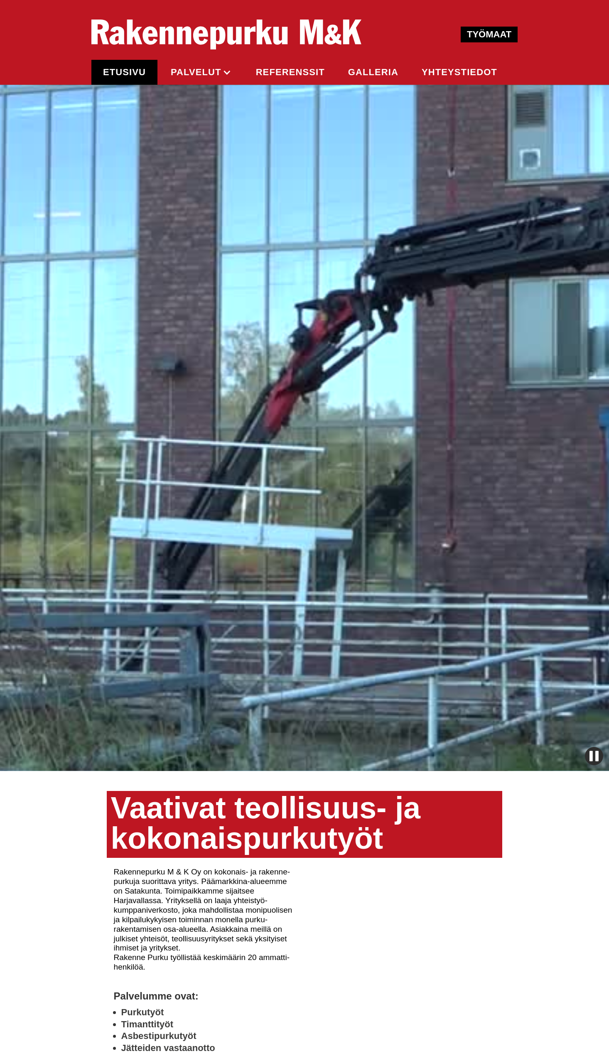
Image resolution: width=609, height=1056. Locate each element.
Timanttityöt (147, 1024)
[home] (226, 34)
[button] (201, 72)
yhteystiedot (459, 72)
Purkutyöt (142, 1012)
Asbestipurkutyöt (158, 1036)
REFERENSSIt (290, 72)
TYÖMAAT (489, 34)
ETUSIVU (124, 72)
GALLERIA (373, 72)
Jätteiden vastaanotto (168, 1048)
